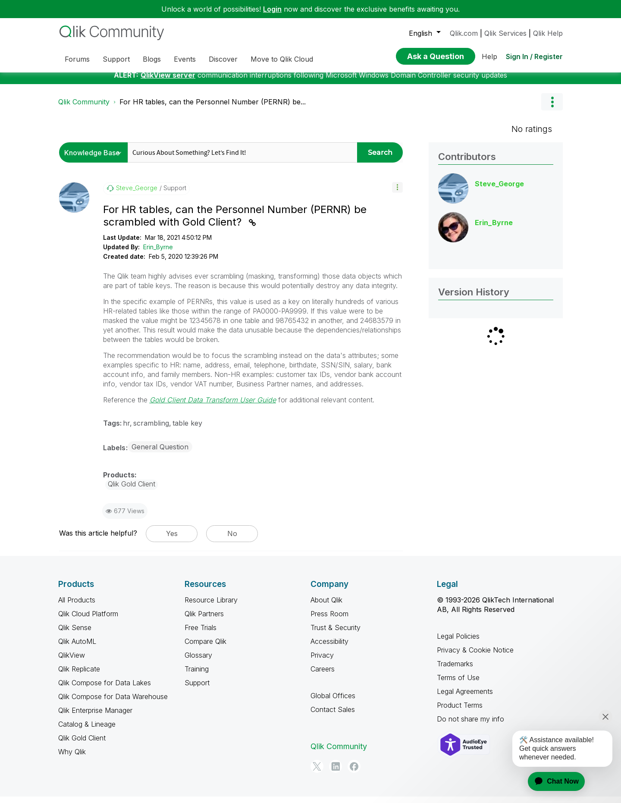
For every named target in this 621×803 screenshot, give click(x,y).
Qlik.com (464, 33)
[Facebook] (354, 772)
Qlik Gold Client (82, 744)
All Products (76, 606)
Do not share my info (470, 725)
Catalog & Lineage (87, 730)
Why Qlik (72, 758)
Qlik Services (505, 33)
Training (197, 675)
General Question (160, 453)
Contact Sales (332, 716)
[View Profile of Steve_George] (136, 194)
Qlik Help (548, 33)
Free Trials (200, 634)
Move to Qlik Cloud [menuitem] (282, 59)
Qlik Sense (74, 634)
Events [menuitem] (185, 59)
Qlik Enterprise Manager (95, 716)
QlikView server (168, 81)
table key (187, 429)
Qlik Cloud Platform (88, 620)
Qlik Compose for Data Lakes (104, 689)
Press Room (329, 620)
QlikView (71, 661)
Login (272, 9)
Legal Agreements (465, 697)
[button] (397, 193)
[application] (551, 781)
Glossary (198, 661)
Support (197, 689)
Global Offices (332, 702)
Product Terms (460, 711)
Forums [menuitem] (77, 59)
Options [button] (552, 108)
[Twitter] (316, 772)
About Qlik (326, 606)
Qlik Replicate (79, 675)
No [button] (232, 540)
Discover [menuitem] (223, 59)
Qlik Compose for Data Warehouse (113, 703)
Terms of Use (458, 684)
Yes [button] (172, 540)
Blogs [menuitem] (152, 59)
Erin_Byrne (158, 253)
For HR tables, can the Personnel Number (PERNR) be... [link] (212, 108)
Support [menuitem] (116, 59)
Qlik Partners (204, 620)
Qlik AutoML (77, 647)
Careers (322, 675)
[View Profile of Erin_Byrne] (494, 229)
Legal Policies (458, 642)
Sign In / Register (534, 56)
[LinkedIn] (335, 772)
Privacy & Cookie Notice (475, 656)
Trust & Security (335, 634)
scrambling (151, 429)
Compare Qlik (205, 647)
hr (126, 429)
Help (489, 56)
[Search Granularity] (95, 159)
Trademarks (455, 670)
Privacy (322, 661)
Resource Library (211, 606)
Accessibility (329, 647)
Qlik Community (84, 108)
